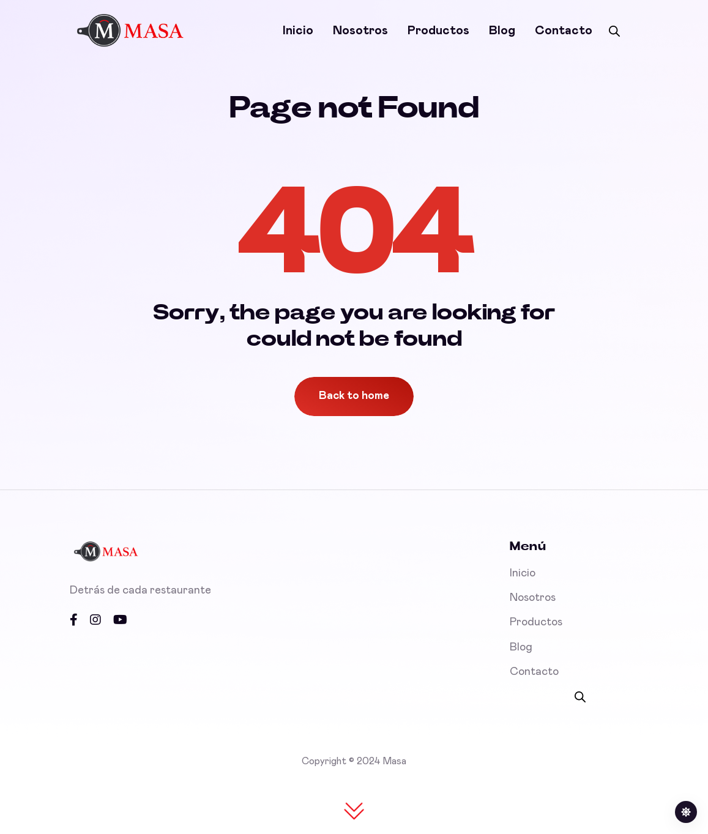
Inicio (298, 30)
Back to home (354, 395)
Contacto (563, 30)
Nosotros (360, 30)
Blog (502, 30)
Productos (438, 30)
